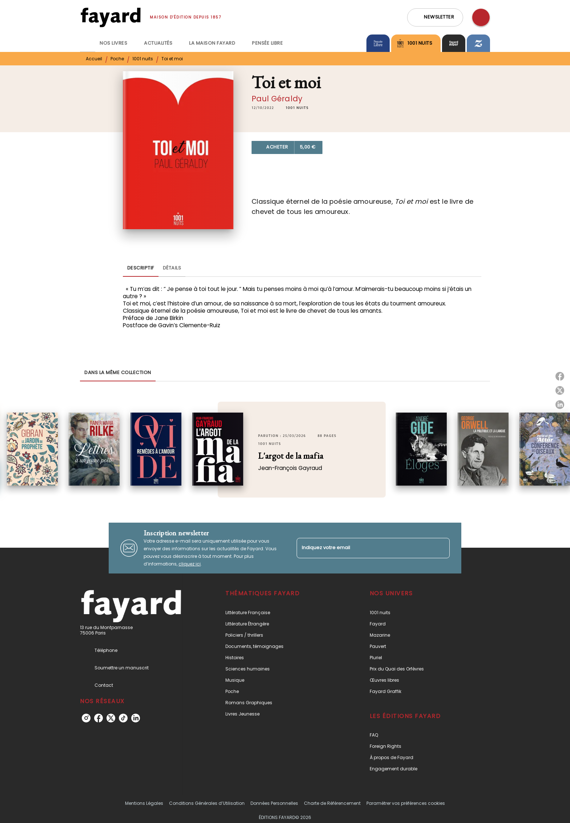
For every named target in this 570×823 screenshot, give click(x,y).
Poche (117, 59)
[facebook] (98, 718)
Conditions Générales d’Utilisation (207, 803)
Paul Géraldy (277, 98)
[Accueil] (110, 17)
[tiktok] (123, 718)
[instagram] (86, 718)
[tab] (87, 43)
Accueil (94, 59)
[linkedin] (135, 718)
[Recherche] (481, 17)
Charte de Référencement (332, 803)
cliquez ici (189, 564)
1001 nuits (142, 59)
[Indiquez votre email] (364, 548)
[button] (435, 17)
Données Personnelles (274, 803)
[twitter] (111, 718)
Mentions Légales (144, 803)
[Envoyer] (441, 548)
